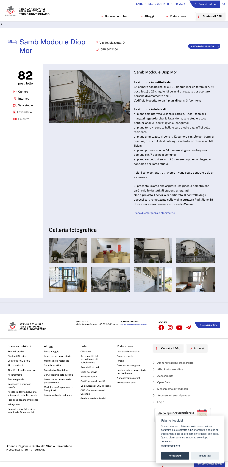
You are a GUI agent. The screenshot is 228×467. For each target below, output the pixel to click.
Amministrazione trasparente (174, 367)
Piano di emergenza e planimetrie (156, 220)
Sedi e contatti (151, 4)
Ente (133, 4)
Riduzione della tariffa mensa (20, 413)
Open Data (162, 388)
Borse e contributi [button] (112, 22)
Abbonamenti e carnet (129, 385)
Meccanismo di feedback (172, 394)
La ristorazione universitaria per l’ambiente (132, 378)
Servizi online (201, 4)
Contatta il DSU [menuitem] (209, 22)
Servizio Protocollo (91, 374)
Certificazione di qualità (93, 388)
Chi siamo (85, 357)
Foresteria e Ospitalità (56, 376)
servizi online (207, 331)
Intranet (199, 353)
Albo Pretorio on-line (169, 374)
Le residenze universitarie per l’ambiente (58, 392)
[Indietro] (1, 31)
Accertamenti (15, 381)
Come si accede (126, 362)
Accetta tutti (175, 455)
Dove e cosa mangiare (129, 372)
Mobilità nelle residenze (57, 367)
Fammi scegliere (170, 445)
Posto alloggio (52, 357)
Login (159, 408)
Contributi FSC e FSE (19, 367)
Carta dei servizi (89, 379)
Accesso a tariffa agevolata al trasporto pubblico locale (20, 403)
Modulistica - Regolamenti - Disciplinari (59, 400)
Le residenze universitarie (58, 362)
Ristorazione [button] (174, 22)
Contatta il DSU (169, 353)
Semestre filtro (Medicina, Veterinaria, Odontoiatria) (22, 427)
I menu (120, 367)
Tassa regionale (17, 386)
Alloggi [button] (145, 22)
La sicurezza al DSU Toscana (91, 395)
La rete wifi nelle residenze (59, 407)
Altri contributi (16, 372)
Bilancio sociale (89, 384)
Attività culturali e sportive (22, 376)
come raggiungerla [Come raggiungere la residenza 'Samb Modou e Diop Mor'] (205, 53)
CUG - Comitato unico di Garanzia (93, 404)
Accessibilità (163, 381)
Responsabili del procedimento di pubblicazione (89, 366)
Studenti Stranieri (17, 362)
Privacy (173, 4)
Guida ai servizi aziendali (94, 410)
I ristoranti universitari (129, 357)
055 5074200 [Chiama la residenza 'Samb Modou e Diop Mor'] (110, 56)
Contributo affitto (54, 372)
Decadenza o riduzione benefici (20, 393)
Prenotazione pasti (127, 390)
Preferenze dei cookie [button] (209, 463)
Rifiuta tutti (205, 455)
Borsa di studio (16, 357)
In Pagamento (16, 420)
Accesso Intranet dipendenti (174, 401)
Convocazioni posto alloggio (55, 383)
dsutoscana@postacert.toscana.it (133, 332)
